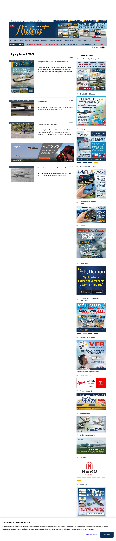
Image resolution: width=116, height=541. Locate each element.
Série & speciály (56, 40)
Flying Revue (18, 40)
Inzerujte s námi (85, 44)
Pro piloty (44, 40)
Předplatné (90, 21)
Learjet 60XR (42, 101)
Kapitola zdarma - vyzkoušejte (87, 371)
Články (27, 40)
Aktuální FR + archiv (15, 60)
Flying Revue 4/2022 (28, 60)
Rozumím (107, 534)
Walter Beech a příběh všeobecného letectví (54, 168)
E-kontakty (104, 21)
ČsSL (90, 40)
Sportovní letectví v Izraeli (47, 124)
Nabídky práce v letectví (69, 44)
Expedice (35, 40)
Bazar (95, 44)
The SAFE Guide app (51, 44)
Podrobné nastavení (91, 534)
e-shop (97, 40)
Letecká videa (82, 40)
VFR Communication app (34, 44)
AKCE (101, 44)
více (60, 109)
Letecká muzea (69, 40)
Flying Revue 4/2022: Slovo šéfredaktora (53, 61)
